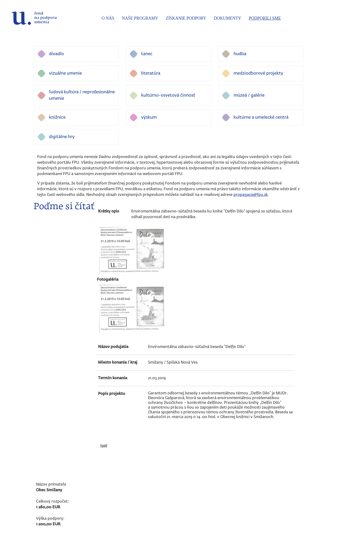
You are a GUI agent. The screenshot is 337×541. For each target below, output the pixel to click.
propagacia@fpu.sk (251, 195)
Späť (103, 445)
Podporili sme (265, 18)
